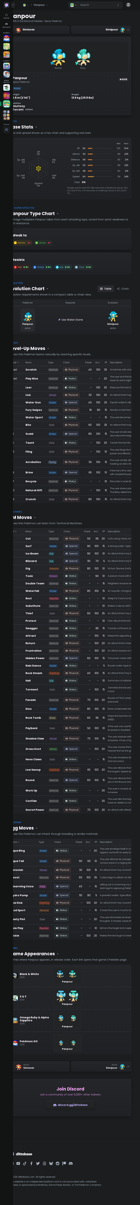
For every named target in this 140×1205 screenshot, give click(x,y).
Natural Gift (46, 490)
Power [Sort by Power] (101, 362)
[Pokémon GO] (6, 38)
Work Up (44, 790)
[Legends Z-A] (6, 87)
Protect (43, 621)
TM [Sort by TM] (26, 531)
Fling (41, 451)
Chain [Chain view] (123, 289)
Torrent (35, 109)
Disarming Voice (34, 886)
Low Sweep (45, 770)
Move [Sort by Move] (41, 362)
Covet (27, 877)
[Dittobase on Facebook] (44, 1167)
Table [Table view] (105, 289)
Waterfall (44, 591)
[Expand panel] (13, 5)
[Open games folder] (6, 115)
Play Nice (44, 378)
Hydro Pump (31, 895)
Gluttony (31, 106)
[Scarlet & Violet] (6, 95)
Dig (40, 568)
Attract (43, 636)
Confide (43, 801)
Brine (41, 472)
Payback (44, 728)
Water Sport (46, 417)
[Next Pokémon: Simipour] (104, 1070)
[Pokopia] (6, 46)
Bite (41, 425)
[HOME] (6, 103)
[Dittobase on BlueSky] (63, 1167)
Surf (41, 546)
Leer (41, 387)
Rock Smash (46, 673)
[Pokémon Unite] (6, 54)
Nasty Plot (30, 919)
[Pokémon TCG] (6, 74)
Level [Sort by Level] (27, 362)
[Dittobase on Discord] (83, 1167)
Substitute (45, 606)
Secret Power (47, 810)
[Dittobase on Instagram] (24, 1167)
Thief (41, 613)
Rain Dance (46, 665)
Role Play (29, 928)
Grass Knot (45, 749)
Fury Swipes (46, 410)
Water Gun (45, 402)
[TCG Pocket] (6, 66)
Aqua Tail (29, 861)
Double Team (47, 583)
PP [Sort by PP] (118, 362)
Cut (40, 538)
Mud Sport (30, 910)
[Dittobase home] (6, 5)
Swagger (44, 628)
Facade (43, 700)
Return (43, 643)
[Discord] (6, 25)
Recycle (43, 481)
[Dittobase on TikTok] (37, 1167)
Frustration (46, 651)
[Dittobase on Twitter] (50, 1167)
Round (42, 780)
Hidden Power (47, 658)
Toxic (41, 576)
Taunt (42, 443)
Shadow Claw (47, 738)
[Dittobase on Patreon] (76, 1167)
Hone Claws (46, 759)
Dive (41, 709)
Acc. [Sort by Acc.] (110, 362)
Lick (40, 395)
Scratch (43, 369)
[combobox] (100, 5)
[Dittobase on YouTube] (31, 1167)
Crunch (43, 499)
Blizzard (43, 561)
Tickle (27, 935)
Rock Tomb (45, 718)
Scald (42, 434)
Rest (41, 598)
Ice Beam (44, 553)
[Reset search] (118, 5)
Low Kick (29, 903)
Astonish (29, 870)
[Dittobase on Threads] (57, 1167)
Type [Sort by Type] (63, 362)
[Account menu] (128, 5)
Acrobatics (45, 462)
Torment (44, 689)
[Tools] (6, 129)
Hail (40, 680)
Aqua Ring (30, 850)
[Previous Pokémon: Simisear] (49, 1070)
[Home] (6, 16)
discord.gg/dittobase (76, 1109)
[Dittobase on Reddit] (70, 1167)
